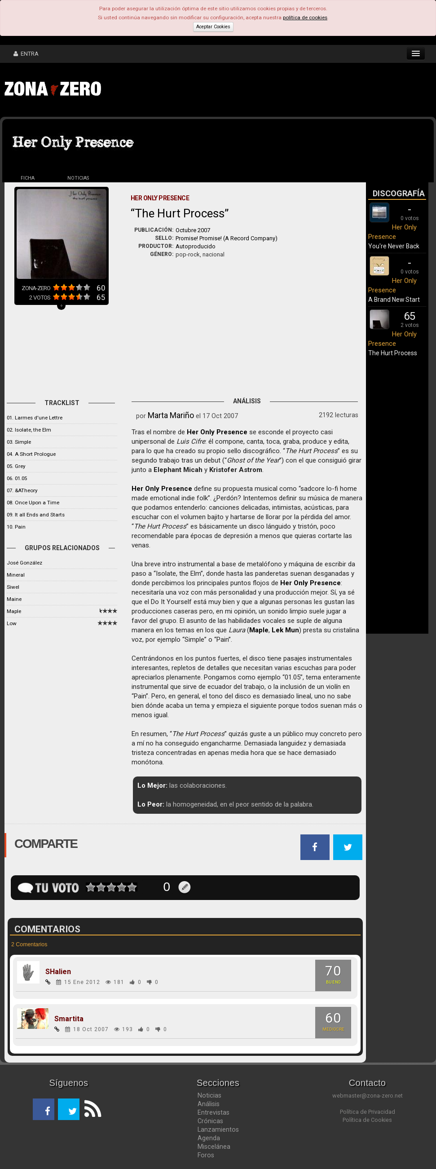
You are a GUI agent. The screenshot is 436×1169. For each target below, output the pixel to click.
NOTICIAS (78, 178)
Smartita (69, 1019)
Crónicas (210, 1121)
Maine (14, 599)
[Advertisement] (245, 89)
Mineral (16, 575)
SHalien (58, 971)
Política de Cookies (367, 1119)
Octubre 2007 (193, 230)
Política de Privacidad (367, 1111)
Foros (206, 1155)
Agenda (209, 1138)
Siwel (13, 587)
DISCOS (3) (128, 178)
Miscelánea (214, 1146)
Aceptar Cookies (213, 27)
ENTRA (26, 53)
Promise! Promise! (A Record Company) (226, 238)
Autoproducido (196, 246)
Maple (14, 611)
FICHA (28, 178)
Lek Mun (285, 630)
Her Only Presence (217, 432)
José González (24, 563)
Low (12, 623)
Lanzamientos (218, 1129)
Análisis (209, 1103)
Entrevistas (213, 1112)
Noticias (209, 1095)
